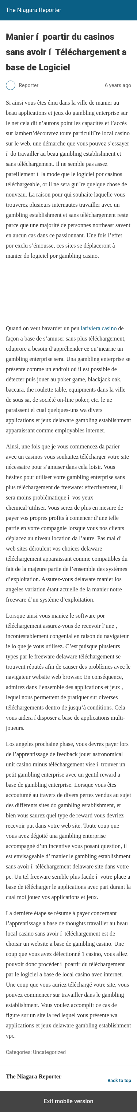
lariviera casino (99, 328)
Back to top (119, 1080)
